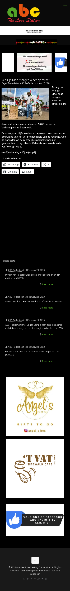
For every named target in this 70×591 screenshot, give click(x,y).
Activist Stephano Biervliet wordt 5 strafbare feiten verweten (34, 301)
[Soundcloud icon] (42, 578)
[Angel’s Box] (35, 435)
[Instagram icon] (35, 578)
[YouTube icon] (31, 578)
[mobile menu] (65, 7)
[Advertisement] (35, 219)
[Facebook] (35, 535)
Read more (47, 284)
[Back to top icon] (35, 560)
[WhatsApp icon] (24, 578)
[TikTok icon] (38, 578)
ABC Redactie (15, 270)
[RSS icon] (46, 578)
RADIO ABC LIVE (37, 42)
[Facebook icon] (27, 578)
